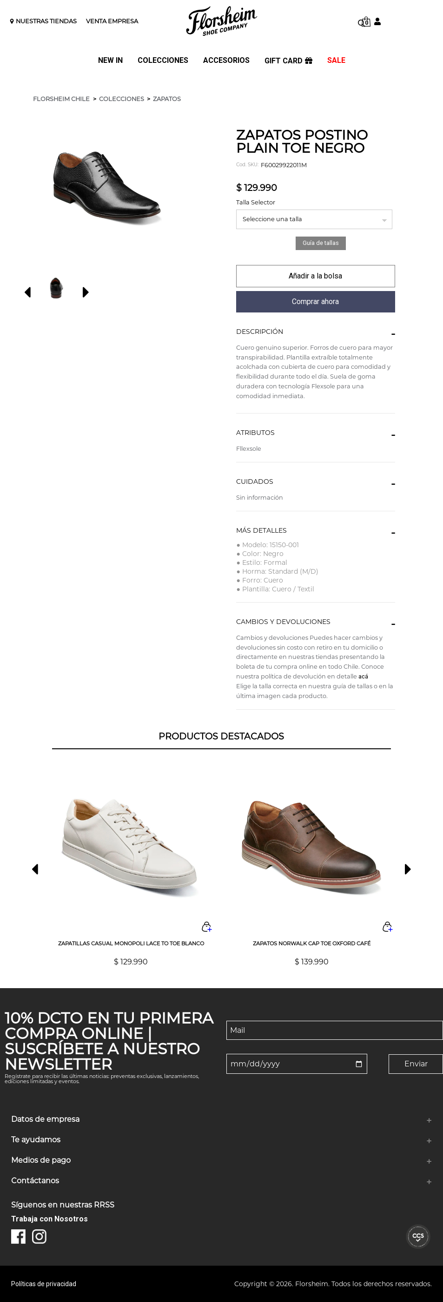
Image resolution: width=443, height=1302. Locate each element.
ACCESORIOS (226, 61)
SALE (336, 61)
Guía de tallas (321, 242)
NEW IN (110, 61)
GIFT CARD (288, 61)
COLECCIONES (163, 61)
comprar (315, 275)
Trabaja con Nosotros (49, 1218)
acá (363, 676)
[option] (54, 288)
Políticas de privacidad (43, 1284)
